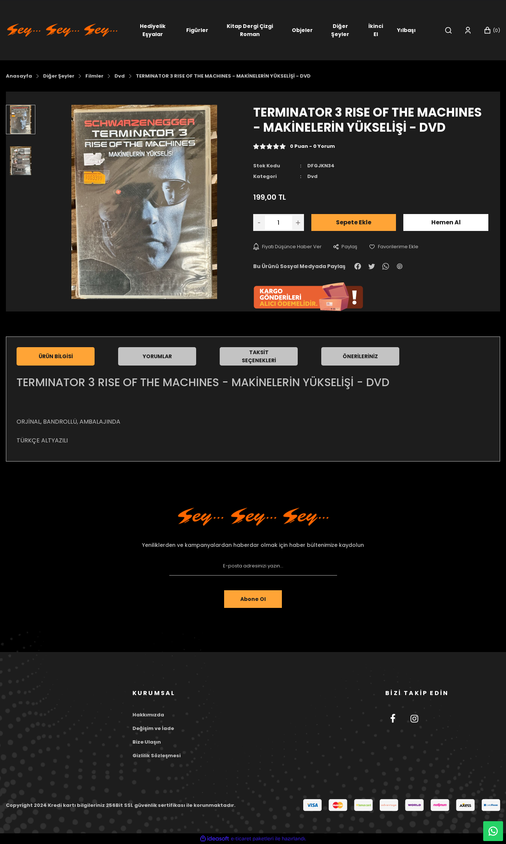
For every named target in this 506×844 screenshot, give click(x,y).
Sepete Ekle (353, 222)
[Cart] (492, 30)
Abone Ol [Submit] (253, 599)
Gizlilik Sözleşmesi (156, 755)
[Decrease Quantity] (259, 222)
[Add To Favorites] (393, 246)
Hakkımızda (148, 714)
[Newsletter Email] (253, 566)
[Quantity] (278, 222)
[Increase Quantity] (298, 222)
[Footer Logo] (253, 517)
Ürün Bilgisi (56, 356)
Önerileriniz (360, 356)
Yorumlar (157, 356)
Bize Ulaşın (146, 741)
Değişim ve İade (153, 728)
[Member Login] (468, 30)
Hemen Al (446, 222)
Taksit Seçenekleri (259, 356)
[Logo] (62, 29)
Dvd (312, 176)
